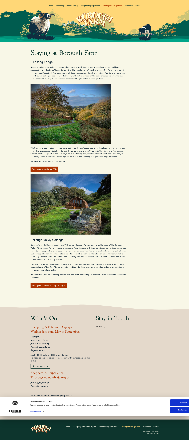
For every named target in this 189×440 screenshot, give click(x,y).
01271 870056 (42, 401)
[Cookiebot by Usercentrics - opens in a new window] (15, 435)
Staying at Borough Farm (112, 5)
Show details (35, 435)
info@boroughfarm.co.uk (61, 398)
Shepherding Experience (90, 5)
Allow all (169, 427)
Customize (169, 434)
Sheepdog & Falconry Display (67, 5)
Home (51, 5)
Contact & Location (133, 5)
